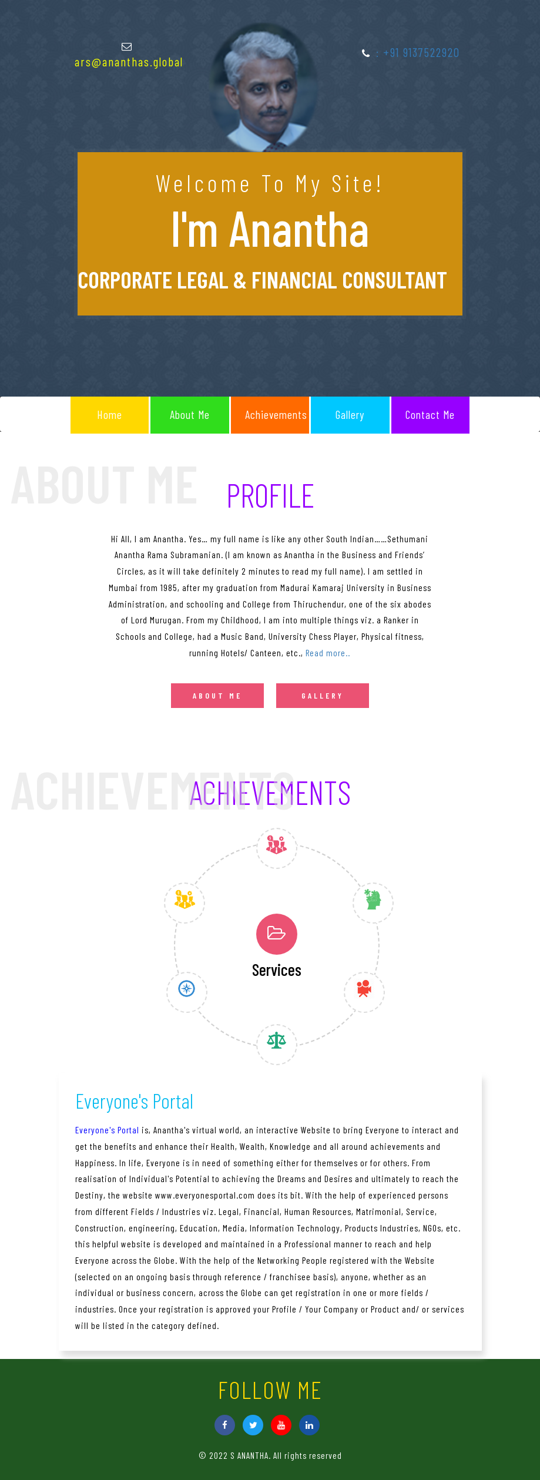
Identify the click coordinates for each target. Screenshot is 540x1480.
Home (109, 414)
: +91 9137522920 (418, 52)
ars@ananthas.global (129, 61)
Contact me (430, 414)
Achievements (276, 414)
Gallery (350, 414)
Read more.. (328, 652)
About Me (190, 414)
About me (217, 695)
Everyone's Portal (107, 1130)
